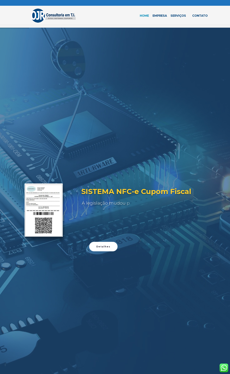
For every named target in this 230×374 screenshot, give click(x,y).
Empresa (160, 15)
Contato (200, 15)
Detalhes (103, 280)
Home (144, 15)
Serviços (178, 15)
